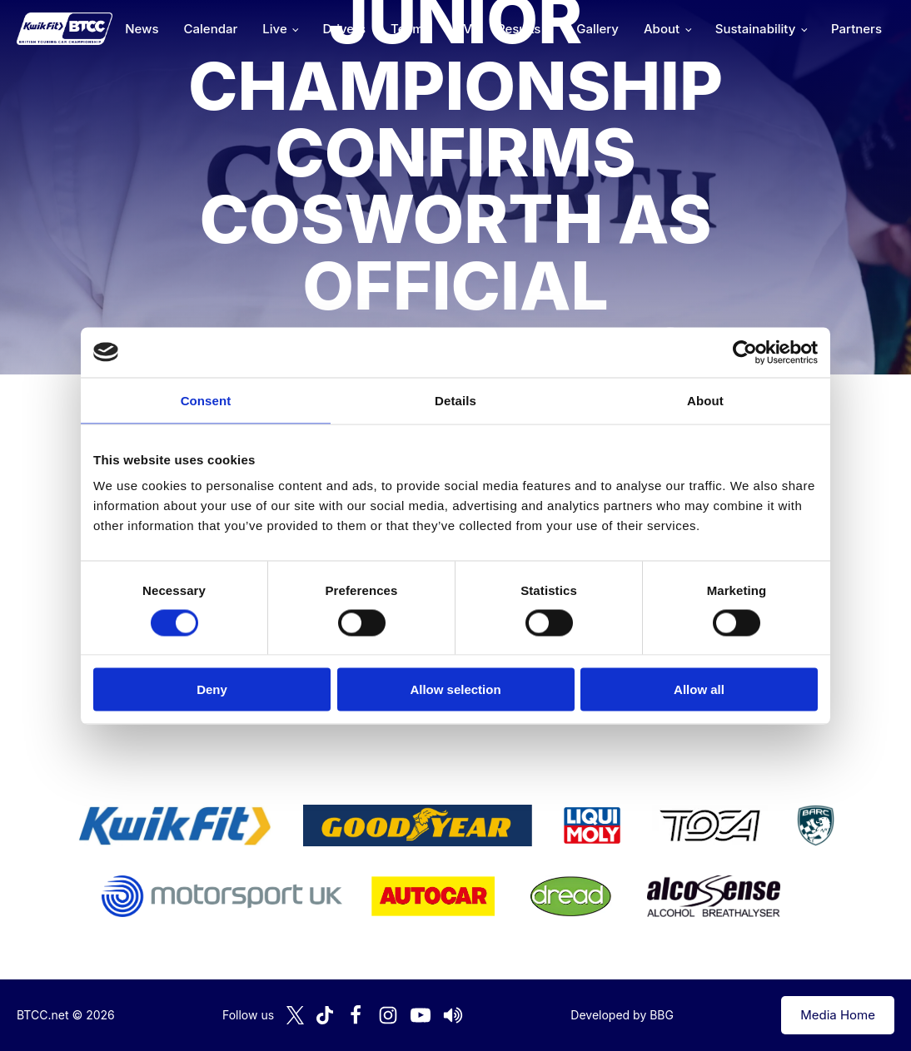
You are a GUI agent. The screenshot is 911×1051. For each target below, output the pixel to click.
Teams (411, 29)
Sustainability (755, 29)
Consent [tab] (206, 400)
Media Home (837, 1015)
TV (464, 29)
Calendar (211, 29)
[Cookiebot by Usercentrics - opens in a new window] (745, 352)
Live (274, 29)
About (662, 29)
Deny (212, 689)
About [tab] (705, 400)
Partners (856, 29)
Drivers (344, 29)
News (141, 29)
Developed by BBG (622, 1015)
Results (518, 29)
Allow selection (455, 689)
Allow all (699, 689)
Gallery (597, 29)
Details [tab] (455, 400)
